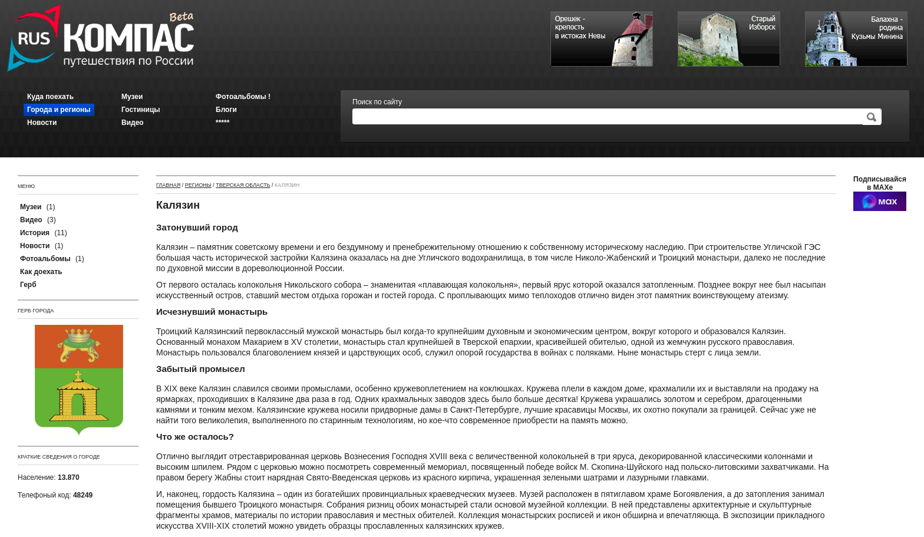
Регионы (198, 185)
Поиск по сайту (377, 102)
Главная (168, 185)
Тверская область (243, 185)
